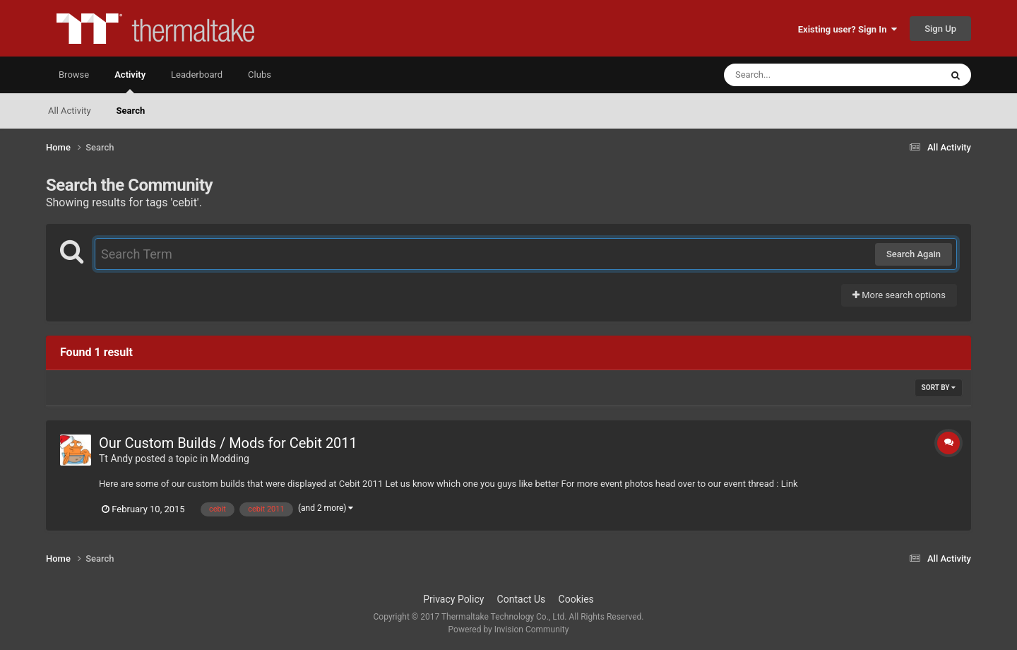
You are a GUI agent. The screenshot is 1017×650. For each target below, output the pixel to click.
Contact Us (521, 599)
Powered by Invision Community (508, 629)
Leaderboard (196, 74)
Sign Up (940, 28)
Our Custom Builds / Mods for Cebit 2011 (228, 443)
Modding (229, 458)
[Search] (796, 75)
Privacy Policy (453, 599)
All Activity (69, 110)
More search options (899, 295)
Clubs (259, 74)
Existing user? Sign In (847, 29)
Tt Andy (116, 458)
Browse (74, 74)
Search (131, 110)
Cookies (576, 599)
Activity (129, 81)
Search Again (913, 254)
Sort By (939, 387)
